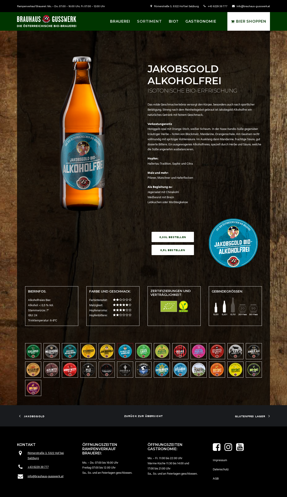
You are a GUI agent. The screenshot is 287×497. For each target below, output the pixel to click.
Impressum (220, 460)
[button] (216, 450)
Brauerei (120, 21)
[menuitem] (175, 6)
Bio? (173, 21)
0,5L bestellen (172, 250)
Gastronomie (200, 21)
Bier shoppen (251, 21)
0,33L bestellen (172, 237)
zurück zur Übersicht (143, 416)
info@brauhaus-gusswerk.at (253, 6)
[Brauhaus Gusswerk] (46, 21)
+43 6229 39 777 (217, 6)
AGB (216, 478)
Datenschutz (221, 469)
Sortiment (149, 21)
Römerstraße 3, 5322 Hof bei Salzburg (176, 6)
